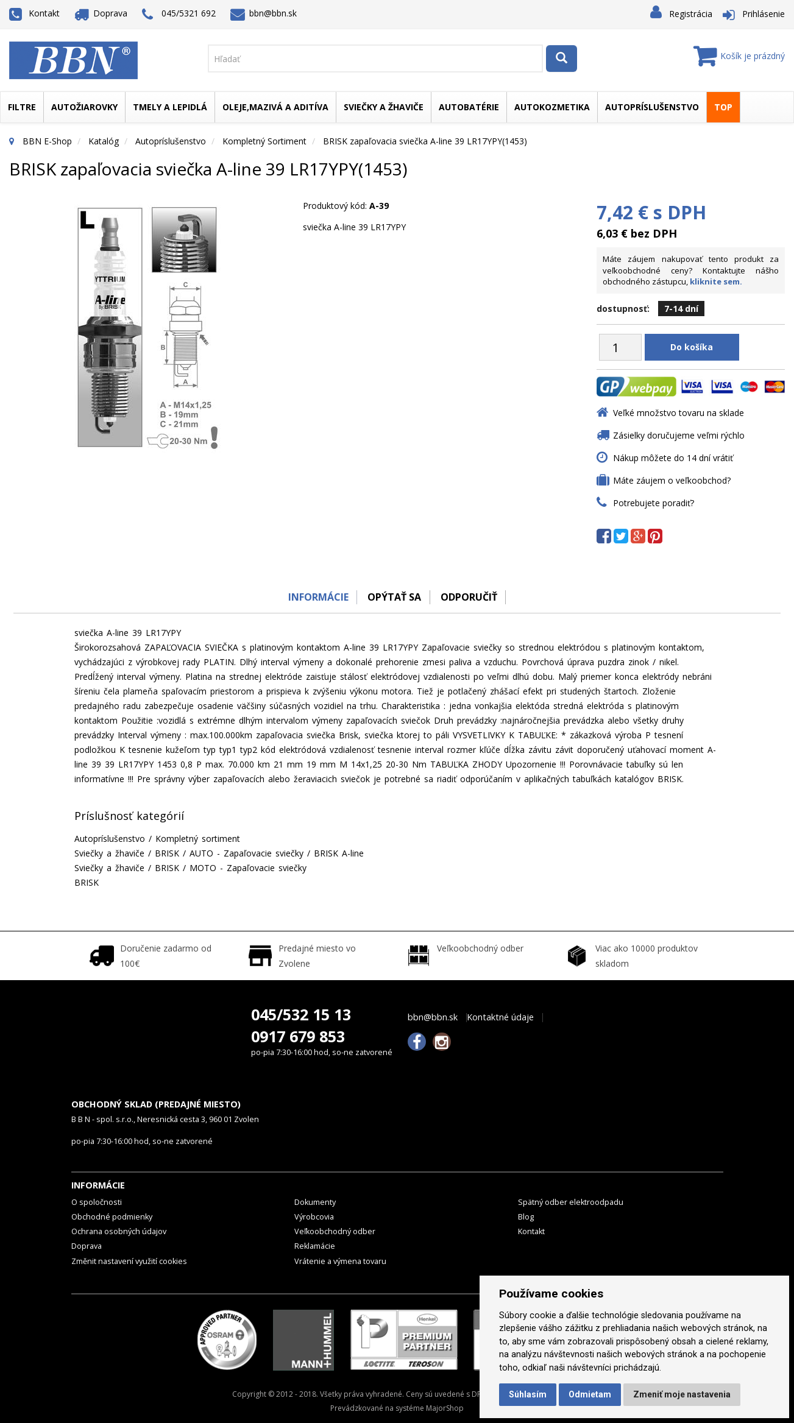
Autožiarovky (84, 107)
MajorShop (445, 1408)
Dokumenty (315, 1202)
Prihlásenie (763, 13)
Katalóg (103, 141)
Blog (526, 1217)
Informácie (316, 597)
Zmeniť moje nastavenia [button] (682, 1394)
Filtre (22, 107)
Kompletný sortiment (264, 141)
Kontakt (34, 13)
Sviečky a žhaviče (384, 107)
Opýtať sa (394, 597)
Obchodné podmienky (111, 1217)
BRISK (167, 853)
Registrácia (690, 13)
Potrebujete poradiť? (653, 503)
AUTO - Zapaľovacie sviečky (246, 853)
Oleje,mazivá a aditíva (275, 107)
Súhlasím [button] (528, 1394)
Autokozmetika (552, 107)
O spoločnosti (96, 1202)
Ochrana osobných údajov (118, 1231)
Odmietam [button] (590, 1394)
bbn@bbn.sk (263, 13)
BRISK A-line (339, 853)
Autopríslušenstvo (652, 107)
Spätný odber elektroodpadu (570, 1202)
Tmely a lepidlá (170, 107)
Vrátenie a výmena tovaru (340, 1261)
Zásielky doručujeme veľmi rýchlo (679, 435)
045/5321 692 (179, 14)
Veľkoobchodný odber (334, 1231)
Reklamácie (314, 1246)
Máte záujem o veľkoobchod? (672, 480)
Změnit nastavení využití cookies (129, 1261)
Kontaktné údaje (500, 1017)
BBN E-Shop (47, 141)
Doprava (101, 13)
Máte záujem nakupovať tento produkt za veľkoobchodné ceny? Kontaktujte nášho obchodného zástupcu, (691, 270)
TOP (723, 107)
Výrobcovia (314, 1217)
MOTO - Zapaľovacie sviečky (248, 868)
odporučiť (470, 597)
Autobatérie (469, 107)
